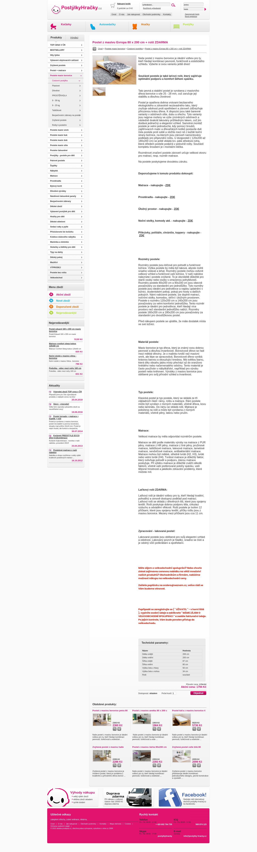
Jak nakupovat (133, 14)
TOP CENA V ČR (57, 45)
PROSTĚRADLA (59, 95)
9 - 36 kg (56, 100)
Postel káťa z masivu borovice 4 (188, 710)
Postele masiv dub (58, 140)
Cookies (128, 824)
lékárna (83, 819)
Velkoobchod (56, 278)
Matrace (54, 176)
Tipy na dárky (56, 252)
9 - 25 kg (56, 105)
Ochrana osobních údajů (59, 826)
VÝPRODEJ (55, 267)
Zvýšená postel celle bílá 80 (186, 747)
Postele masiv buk (58, 135)
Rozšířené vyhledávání (152, 8)
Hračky (145, 24)
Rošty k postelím (59, 125)
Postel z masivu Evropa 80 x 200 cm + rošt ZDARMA (168, 49)
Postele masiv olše (59, 145)
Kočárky (66, 24)
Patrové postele (57, 160)
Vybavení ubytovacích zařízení (64, 60)
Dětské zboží (56, 206)
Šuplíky (53, 166)
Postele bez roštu (58, 272)
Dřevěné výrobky (58, 191)
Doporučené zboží (67, 306)
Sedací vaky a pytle (59, 227)
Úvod (114, 14)
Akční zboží (63, 294)
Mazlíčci (54, 262)
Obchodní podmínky (151, 14)
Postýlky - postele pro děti (62, 155)
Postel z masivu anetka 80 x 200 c (149, 710)
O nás (121, 14)
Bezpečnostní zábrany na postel (66, 115)
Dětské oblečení (57, 222)
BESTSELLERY (57, 50)
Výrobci (74, 37)
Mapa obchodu (115, 824)
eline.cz (106, 828)
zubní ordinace (72, 819)
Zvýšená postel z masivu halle (108, 747)
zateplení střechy (57, 819)
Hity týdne (55, 55)
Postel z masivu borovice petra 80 (110, 710)
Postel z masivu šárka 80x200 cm (149, 747)
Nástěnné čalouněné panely (63, 196)
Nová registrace (191, 16)
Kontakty (167, 14)
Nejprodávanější (66, 312)
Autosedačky (107, 24)
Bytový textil (56, 186)
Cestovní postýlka (60, 80)
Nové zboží (63, 300)
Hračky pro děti (57, 216)
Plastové (56, 86)
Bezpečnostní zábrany (60, 201)
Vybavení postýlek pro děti (62, 211)
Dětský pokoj (56, 257)
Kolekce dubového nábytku (63, 237)
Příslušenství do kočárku (61, 232)
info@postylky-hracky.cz (195, 836)
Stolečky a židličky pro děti (62, 247)
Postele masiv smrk (59, 130)
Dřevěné (55, 90)
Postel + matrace (58, 70)
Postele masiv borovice (61, 75)
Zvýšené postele (57, 65)
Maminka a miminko (59, 242)
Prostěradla (55, 181)
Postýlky (188, 24)
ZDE (167, 185)
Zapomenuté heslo (192, 14)
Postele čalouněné (58, 150)
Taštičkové (56, 110)
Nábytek (54, 171)
